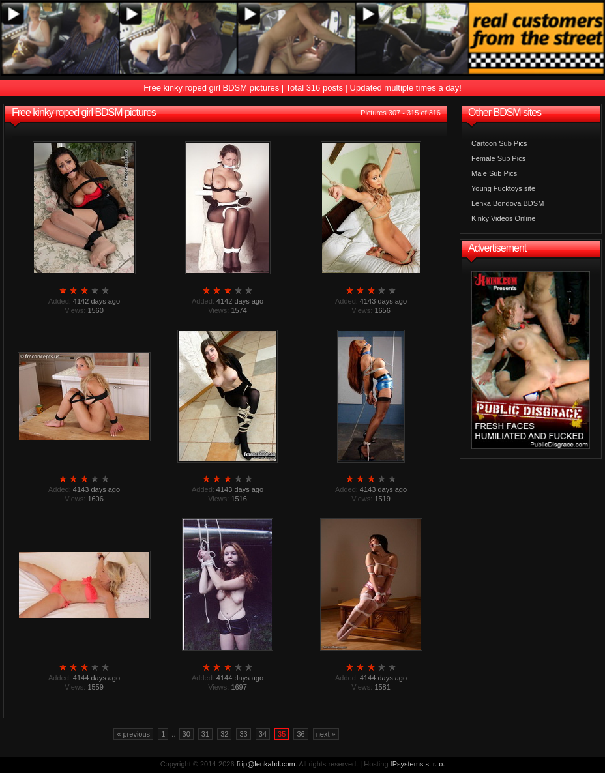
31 (205, 734)
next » (326, 734)
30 (186, 734)
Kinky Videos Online (503, 218)
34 (263, 734)
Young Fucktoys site (503, 188)
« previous (133, 734)
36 (300, 734)
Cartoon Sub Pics (499, 143)
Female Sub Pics (498, 158)
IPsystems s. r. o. (418, 764)
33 (243, 734)
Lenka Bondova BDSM (507, 203)
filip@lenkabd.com (266, 764)
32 (224, 734)
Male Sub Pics (494, 173)
